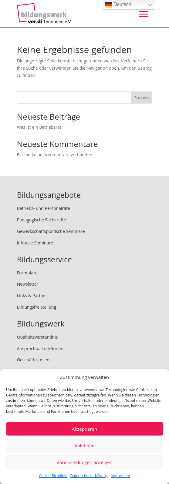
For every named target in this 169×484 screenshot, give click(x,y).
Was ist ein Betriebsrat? (40, 127)
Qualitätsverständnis (37, 337)
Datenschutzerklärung (89, 475)
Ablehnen (84, 446)
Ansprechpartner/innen (40, 348)
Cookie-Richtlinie (53, 475)
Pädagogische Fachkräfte (41, 220)
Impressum (120, 475)
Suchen (141, 98)
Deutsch (118, 4)
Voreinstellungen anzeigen (84, 462)
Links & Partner (32, 295)
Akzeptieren (84, 429)
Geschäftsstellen (33, 360)
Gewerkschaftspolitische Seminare (51, 231)
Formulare (27, 273)
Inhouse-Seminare (35, 243)
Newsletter (28, 284)
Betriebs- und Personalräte (43, 208)
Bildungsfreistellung (36, 307)
